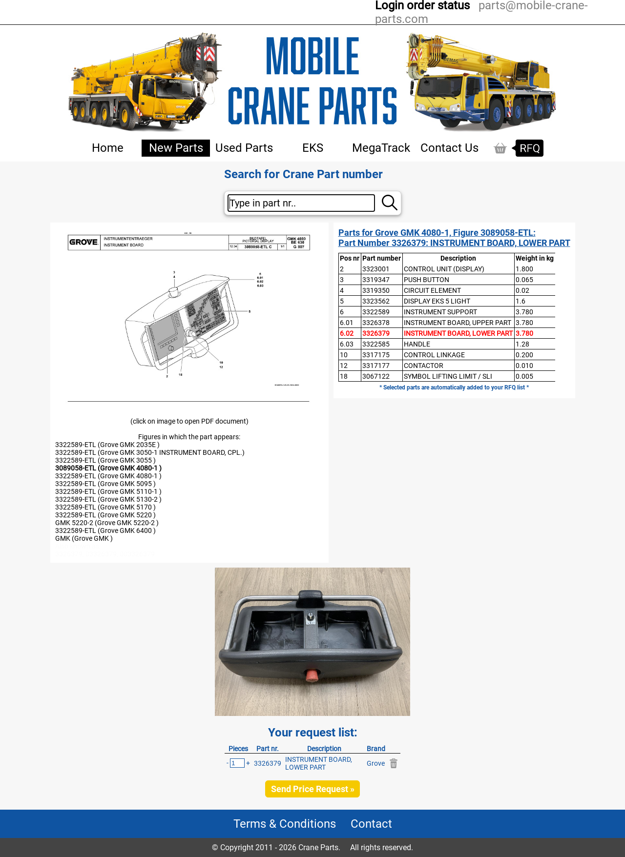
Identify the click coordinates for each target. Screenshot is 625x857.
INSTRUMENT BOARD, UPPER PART (457, 322)
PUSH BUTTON (426, 280)
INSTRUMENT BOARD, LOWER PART (458, 333)
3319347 (376, 280)
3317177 (376, 365)
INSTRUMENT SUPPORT (440, 312)
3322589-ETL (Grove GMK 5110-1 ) (108, 491)
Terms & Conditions (284, 824)
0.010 (524, 365)
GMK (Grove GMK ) (84, 538)
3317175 (376, 355)
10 (344, 355)
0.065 (524, 280)
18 (344, 376)
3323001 (376, 269)
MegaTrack (381, 148)
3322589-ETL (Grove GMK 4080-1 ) (108, 476)
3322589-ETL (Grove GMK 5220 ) (105, 515)
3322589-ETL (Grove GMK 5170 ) (105, 507)
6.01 (347, 322)
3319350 (376, 290)
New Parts (176, 148)
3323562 (376, 301)
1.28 (522, 344)
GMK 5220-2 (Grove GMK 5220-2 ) (107, 523)
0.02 (522, 290)
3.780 (524, 312)
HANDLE (417, 344)
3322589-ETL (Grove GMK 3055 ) (105, 460)
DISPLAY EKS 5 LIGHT (437, 301)
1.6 (520, 301)
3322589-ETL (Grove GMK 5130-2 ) (108, 499)
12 (344, 365)
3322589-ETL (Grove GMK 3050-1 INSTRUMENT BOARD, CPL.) (150, 452)
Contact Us (449, 148)
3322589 (376, 312)
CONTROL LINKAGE (434, 355)
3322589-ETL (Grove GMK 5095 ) (105, 484)
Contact (371, 824)
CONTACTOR (423, 365)
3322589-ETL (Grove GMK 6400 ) (105, 530)
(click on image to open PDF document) (189, 421)
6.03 (347, 344)
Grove (376, 763)
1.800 (524, 269)
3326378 (376, 322)
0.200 (524, 355)
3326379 (376, 333)
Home (108, 148)
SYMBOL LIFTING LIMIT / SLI (448, 376)
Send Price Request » (312, 789)
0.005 (524, 376)
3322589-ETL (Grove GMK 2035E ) (107, 445)
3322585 (376, 344)
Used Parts (244, 148)
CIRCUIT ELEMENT (432, 290)
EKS (312, 148)
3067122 (376, 376)
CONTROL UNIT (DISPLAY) (444, 269)
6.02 (347, 333)
